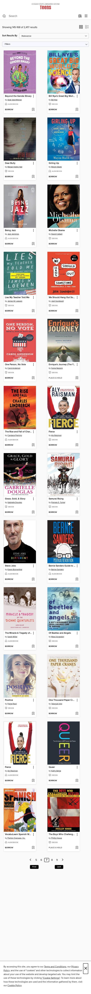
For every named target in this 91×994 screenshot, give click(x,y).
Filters (7, 44)
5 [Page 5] (36, 860)
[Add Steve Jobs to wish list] (33, 579)
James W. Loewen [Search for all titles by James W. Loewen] (14, 301)
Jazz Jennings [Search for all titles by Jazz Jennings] (13, 234)
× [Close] (85, 968)
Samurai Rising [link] (56, 499)
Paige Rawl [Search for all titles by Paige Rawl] (12, 704)
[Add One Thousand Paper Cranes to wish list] (77, 714)
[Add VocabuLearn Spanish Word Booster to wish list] (33, 848)
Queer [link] (52, 767)
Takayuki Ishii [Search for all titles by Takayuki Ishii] (56, 704)
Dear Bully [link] (10, 163)
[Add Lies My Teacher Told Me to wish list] (33, 311)
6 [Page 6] (41, 860)
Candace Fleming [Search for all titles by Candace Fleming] (14, 435)
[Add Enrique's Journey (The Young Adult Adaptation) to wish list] (77, 378)
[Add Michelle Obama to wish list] (77, 244)
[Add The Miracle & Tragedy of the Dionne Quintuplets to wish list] (33, 646)
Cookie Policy (14, 985)
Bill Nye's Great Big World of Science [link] (62, 96)
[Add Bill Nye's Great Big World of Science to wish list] (77, 110)
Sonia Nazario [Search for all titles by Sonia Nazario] (57, 368)
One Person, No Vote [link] (15, 364)
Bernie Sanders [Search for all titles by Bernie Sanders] (57, 569)
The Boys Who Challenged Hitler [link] (62, 834)
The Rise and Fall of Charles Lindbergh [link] (18, 431)
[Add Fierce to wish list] (77, 445)
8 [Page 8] (52, 860)
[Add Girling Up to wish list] (77, 177)
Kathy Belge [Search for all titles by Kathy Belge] (56, 771)
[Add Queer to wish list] (77, 781)
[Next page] (62, 860)
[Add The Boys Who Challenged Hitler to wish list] (77, 848)
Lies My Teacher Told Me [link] (17, 297)
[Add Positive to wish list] (33, 714)
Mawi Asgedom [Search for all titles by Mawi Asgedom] (57, 637)
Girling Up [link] (54, 163)
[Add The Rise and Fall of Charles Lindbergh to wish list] (33, 445)
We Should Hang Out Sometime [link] (62, 297)
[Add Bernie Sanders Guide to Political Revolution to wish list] (77, 579)
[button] (81, 27)
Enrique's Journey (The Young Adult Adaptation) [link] (62, 364)
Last (59, 866)
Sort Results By (9, 35)
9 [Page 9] (57, 860)
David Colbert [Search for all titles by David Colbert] (56, 234)
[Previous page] (30, 860)
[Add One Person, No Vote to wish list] (33, 378)
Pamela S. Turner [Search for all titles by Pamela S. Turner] (58, 502)
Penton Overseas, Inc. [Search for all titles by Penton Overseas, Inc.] (16, 838)
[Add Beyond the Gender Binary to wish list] (33, 110)
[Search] (4, 16)
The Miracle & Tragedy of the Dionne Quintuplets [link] (18, 633)
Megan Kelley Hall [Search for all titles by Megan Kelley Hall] (14, 167)
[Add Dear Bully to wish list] (33, 177)
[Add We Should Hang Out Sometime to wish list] (77, 311)
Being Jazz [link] (10, 230)
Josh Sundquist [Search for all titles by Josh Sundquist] (57, 301)
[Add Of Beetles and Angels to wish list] (77, 646)
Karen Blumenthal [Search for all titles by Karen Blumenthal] (14, 569)
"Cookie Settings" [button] (51, 977)
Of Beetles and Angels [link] (60, 633)
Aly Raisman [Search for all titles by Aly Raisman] (56, 435)
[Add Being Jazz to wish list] (33, 244)
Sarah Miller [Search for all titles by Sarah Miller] (12, 637)
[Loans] (80, 16)
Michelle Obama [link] (57, 230)
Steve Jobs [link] (10, 566)
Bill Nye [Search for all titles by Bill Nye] (54, 100)
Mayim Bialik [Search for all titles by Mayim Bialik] (56, 167)
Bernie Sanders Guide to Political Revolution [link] (62, 566)
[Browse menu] (86, 16)
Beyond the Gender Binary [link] (18, 96)
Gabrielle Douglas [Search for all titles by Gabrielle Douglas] (14, 502)
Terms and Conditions (55, 966)
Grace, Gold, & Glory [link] (15, 499)
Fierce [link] (52, 431)
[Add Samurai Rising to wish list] (77, 512)
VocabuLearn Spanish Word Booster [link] (18, 834)
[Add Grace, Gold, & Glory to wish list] (33, 512)
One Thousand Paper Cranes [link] (62, 700)
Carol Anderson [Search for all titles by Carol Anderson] (13, 368)
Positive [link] (9, 700)
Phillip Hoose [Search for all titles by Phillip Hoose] (56, 838)
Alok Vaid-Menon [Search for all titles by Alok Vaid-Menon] (14, 100)
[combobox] (39, 16)
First (34, 866)
